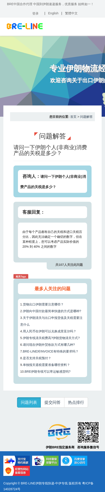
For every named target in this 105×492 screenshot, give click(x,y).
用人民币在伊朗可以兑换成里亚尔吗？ (49, 331)
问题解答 (86, 116)
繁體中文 (71, 13)
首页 (73, 116)
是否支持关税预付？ (37, 358)
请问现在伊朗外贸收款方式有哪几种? (49, 344)
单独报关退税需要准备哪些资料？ (46, 365)
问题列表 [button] (29, 402)
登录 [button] (35, 13)
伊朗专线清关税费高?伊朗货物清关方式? (51, 338)
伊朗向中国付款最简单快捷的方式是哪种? (52, 311)
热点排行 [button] (76, 402)
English (53, 13)
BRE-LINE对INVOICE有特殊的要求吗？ (51, 351)
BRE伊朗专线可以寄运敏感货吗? (47, 371)
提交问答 (52, 402)
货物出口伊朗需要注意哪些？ (43, 304)
